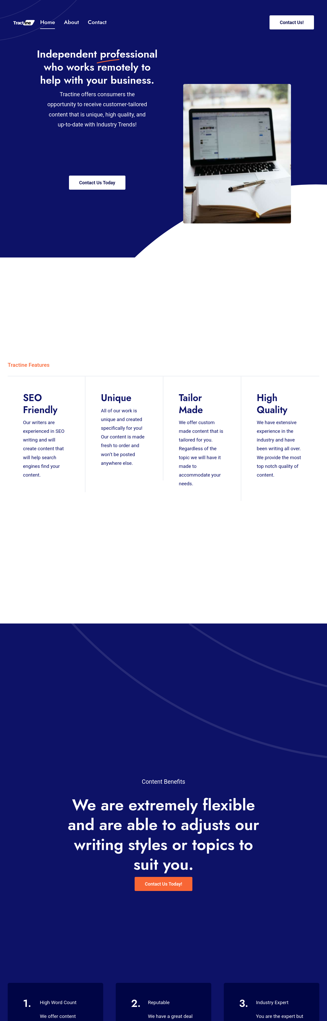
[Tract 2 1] (24, 22)
